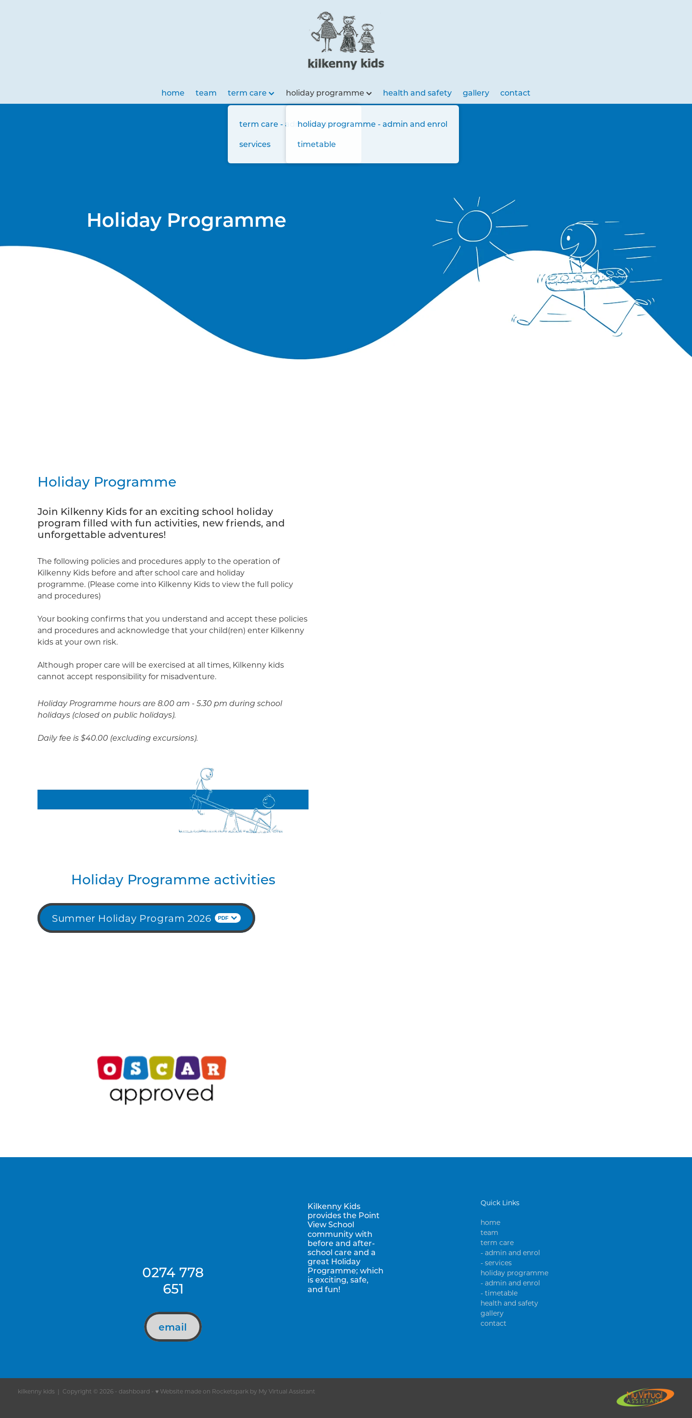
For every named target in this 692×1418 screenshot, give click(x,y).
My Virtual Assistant (287, 1391)
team (206, 92)
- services (496, 1262)
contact (515, 92)
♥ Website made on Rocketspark (201, 1391)
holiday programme (329, 92)
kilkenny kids (36, 1391)
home (173, 92)
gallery (476, 92)
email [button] (173, 1326)
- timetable (499, 1292)
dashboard (134, 1391)
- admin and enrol (510, 1252)
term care (251, 92)
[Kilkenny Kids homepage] (346, 41)
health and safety (417, 92)
